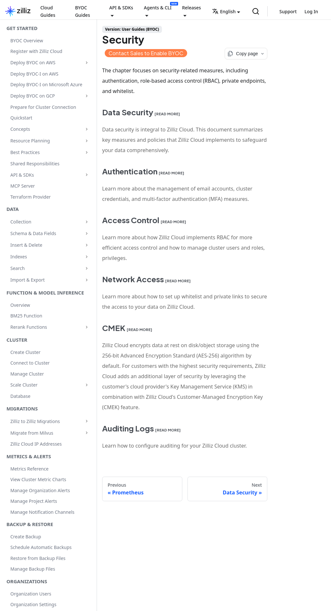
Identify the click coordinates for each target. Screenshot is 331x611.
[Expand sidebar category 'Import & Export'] (87, 280)
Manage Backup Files (32, 569)
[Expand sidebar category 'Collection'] (87, 222)
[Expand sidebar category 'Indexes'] (87, 257)
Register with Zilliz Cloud (36, 51)
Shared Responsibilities (34, 164)
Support (288, 11)
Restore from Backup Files (38, 558)
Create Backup (25, 536)
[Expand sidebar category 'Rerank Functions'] (87, 327)
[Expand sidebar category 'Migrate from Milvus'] (87, 433)
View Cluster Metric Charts (38, 479)
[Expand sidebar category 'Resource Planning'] (87, 141)
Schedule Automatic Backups (41, 547)
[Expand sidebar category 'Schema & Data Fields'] (87, 233)
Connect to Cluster (30, 363)
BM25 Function (26, 316)
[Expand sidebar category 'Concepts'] (87, 129)
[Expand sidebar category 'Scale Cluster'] (87, 385)
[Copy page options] (246, 53)
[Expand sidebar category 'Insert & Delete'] (87, 245)
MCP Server (22, 186)
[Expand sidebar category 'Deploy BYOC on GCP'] (87, 96)
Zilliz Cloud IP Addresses (36, 444)
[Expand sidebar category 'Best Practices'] (87, 152)
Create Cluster (25, 352)
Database (20, 396)
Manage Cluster (27, 374)
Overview (20, 305)
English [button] (224, 11)
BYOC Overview (26, 40)
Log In (311, 11)
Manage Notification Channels (42, 512)
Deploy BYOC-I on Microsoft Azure (46, 84)
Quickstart (21, 118)
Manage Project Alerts (33, 501)
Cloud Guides (47, 11)
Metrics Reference (29, 469)
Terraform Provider (30, 197)
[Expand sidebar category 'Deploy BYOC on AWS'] (87, 62)
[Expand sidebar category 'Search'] (87, 268)
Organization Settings (33, 604)
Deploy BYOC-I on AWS (34, 74)
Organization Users (30, 594)
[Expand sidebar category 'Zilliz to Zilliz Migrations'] (87, 421)
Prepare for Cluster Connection (43, 107)
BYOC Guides (82, 11)
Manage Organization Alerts (40, 490)
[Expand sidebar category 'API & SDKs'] (87, 175)
